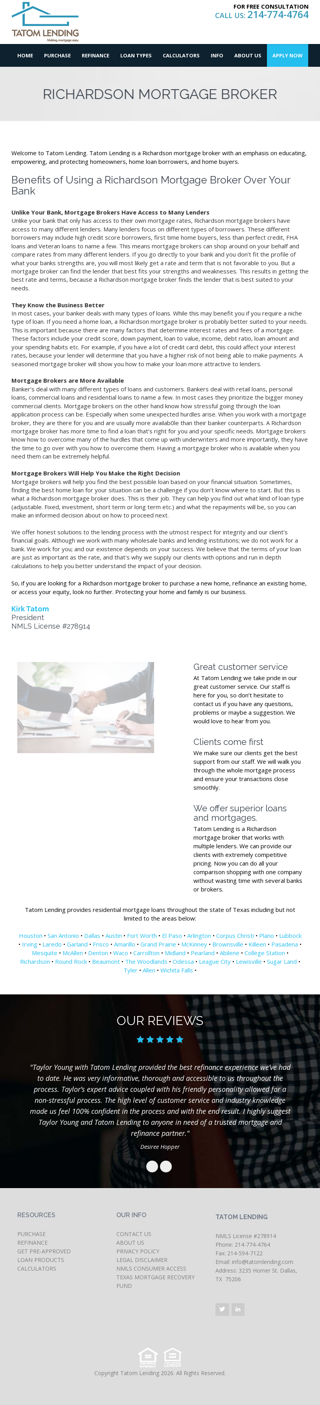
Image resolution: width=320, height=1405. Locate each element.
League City (215, 961)
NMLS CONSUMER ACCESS (151, 1268)
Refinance (95, 55)
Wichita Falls (176, 970)
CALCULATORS (36, 1268)
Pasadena (284, 944)
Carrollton (146, 953)
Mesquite (44, 953)
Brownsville (227, 944)
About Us (247, 55)
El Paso (172, 935)
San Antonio (63, 935)
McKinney (194, 944)
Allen (149, 970)
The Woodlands (146, 961)
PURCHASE (31, 1234)
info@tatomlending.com (262, 1262)
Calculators (181, 55)
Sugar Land (282, 961)
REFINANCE (32, 1242)
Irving (29, 944)
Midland (175, 953)
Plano (266, 935)
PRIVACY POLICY (137, 1251)
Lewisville (249, 961)
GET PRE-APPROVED (44, 1251)
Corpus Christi (235, 935)
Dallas (92, 935)
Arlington (199, 935)
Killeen (257, 944)
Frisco (101, 944)
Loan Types (136, 55)
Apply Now (287, 55)
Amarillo (124, 944)
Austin (113, 935)
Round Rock (71, 961)
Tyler (130, 970)
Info (217, 55)
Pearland (203, 953)
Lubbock (290, 935)
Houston (30, 935)
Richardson (35, 961)
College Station (265, 953)
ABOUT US (130, 1242)
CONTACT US (133, 1234)
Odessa (183, 961)
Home (25, 55)
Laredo (52, 944)
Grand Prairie (158, 944)
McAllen (73, 953)
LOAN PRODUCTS (40, 1260)
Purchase (57, 55)
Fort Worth (142, 935)
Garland (77, 944)
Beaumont (106, 961)
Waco (120, 953)
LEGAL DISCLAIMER (141, 1260)
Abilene (229, 953)
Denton (98, 953)
